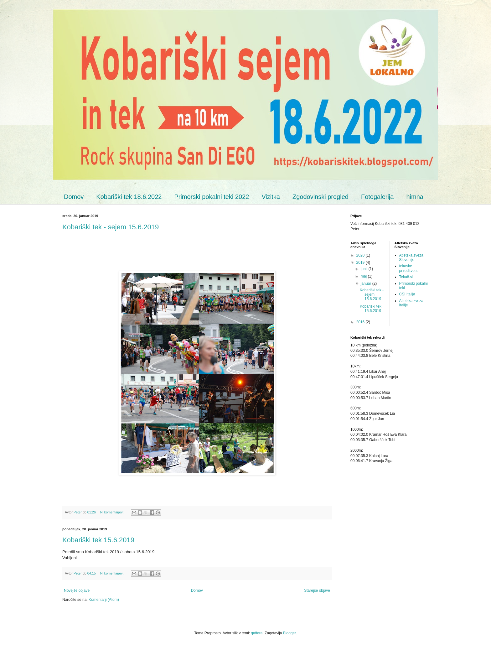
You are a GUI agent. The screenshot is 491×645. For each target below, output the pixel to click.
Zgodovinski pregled (320, 196)
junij (365, 269)
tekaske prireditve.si (408, 268)
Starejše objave (317, 590)
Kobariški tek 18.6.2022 (129, 196)
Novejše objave (77, 590)
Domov (74, 196)
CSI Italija (407, 294)
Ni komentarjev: (112, 512)
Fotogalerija (377, 196)
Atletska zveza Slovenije (411, 257)
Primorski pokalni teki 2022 (211, 196)
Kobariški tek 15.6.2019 (98, 540)
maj (364, 276)
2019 (361, 262)
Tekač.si (406, 277)
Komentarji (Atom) (104, 599)
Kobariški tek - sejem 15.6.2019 (110, 227)
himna (414, 196)
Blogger (289, 633)
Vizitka (270, 196)
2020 (361, 255)
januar (366, 283)
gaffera (256, 633)
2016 (361, 322)
